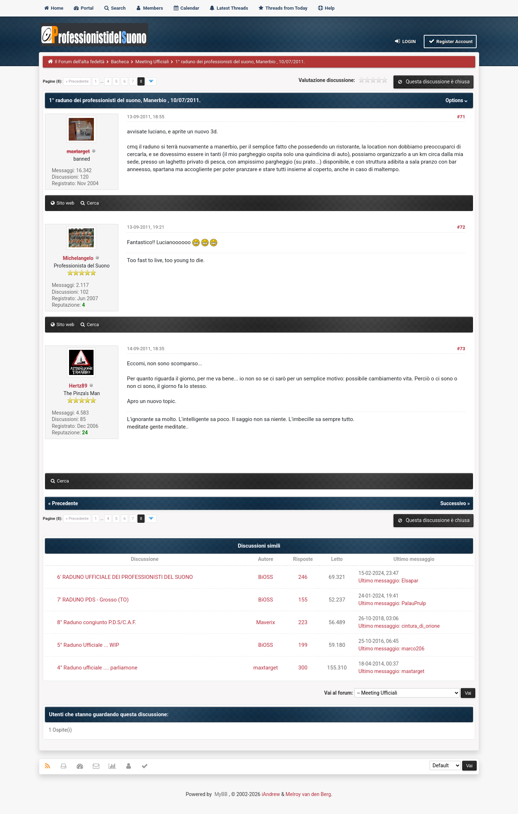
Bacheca (120, 61)
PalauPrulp (413, 603)
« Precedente (77, 81)
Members (149, 8)
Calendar (186, 8)
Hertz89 (78, 386)
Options (457, 100)
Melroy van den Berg (308, 794)
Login (405, 41)
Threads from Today (283, 8)
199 (302, 645)
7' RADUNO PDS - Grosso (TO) (93, 599)
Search (114, 8)
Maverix (265, 622)
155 (302, 599)
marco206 (412, 648)
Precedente (65, 503)
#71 (461, 116)
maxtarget (265, 667)
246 (302, 577)
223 (302, 622)
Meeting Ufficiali (152, 61)
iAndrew (271, 794)
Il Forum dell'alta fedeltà (80, 61)
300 (302, 667)
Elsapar (409, 581)
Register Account (450, 41)
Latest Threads (228, 8)
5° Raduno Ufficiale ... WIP (88, 645)
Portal (83, 8)
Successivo (453, 503)
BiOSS (265, 577)
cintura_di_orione (420, 626)
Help (326, 8)
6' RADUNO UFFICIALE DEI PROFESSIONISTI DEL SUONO (125, 577)
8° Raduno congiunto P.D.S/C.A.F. (96, 622)
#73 (461, 348)
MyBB (220, 794)
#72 (461, 227)
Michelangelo (78, 258)
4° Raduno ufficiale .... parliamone (97, 667)
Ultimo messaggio (378, 581)
